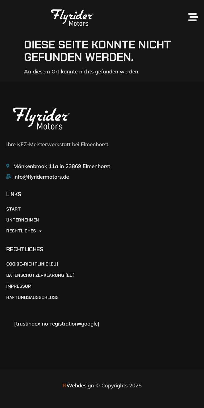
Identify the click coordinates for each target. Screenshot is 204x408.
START (13, 209)
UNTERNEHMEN (22, 220)
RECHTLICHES (24, 231)
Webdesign (78, 385)
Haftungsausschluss (32, 297)
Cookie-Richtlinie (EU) (32, 264)
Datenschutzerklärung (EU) (40, 275)
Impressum (19, 286)
